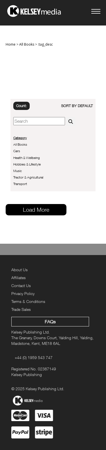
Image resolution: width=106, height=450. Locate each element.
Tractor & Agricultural (28, 177)
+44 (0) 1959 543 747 (34, 357)
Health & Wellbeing (26, 158)
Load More (36, 209)
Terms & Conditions (28, 301)
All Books (26, 44)
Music (17, 171)
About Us (19, 269)
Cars (16, 151)
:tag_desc (45, 44)
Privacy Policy (22, 293)
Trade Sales (21, 309)
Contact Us (21, 285)
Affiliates (18, 277)
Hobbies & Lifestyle (27, 164)
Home (11, 44)
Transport (20, 184)
